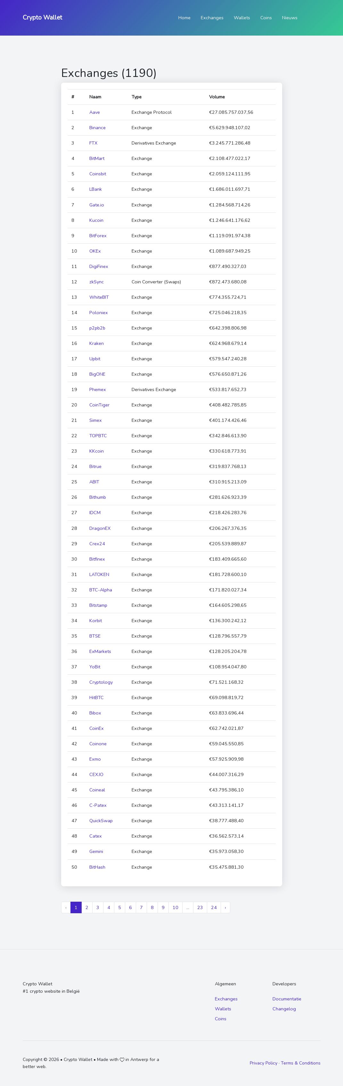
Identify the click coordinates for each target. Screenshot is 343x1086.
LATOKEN (99, 574)
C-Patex (98, 805)
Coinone (98, 743)
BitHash (97, 867)
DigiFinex (98, 266)
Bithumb (97, 497)
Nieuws (290, 17)
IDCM (95, 512)
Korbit (95, 620)
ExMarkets (100, 651)
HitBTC (96, 697)
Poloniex (98, 312)
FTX (93, 143)
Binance (97, 127)
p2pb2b (97, 328)
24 (214, 907)
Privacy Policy (263, 1063)
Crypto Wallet (42, 17)
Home (184, 17)
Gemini (96, 851)
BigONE (97, 374)
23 (200, 907)
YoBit (94, 667)
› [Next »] (225, 907)
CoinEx (96, 728)
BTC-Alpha (100, 590)
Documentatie (287, 999)
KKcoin (96, 451)
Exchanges (212, 17)
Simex (95, 420)
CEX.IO (96, 774)
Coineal (97, 790)
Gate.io (96, 205)
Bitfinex (97, 559)
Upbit (94, 358)
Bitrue (95, 466)
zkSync (96, 282)
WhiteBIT (99, 297)
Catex (95, 836)
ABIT (94, 482)
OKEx (95, 251)
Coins (266, 17)
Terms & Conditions (301, 1063)
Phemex (97, 389)
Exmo (95, 759)
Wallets (242, 17)
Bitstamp (98, 605)
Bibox (95, 713)
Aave (94, 112)
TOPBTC (98, 435)
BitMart (96, 158)
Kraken (96, 343)
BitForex (98, 235)
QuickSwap (101, 820)
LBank (95, 189)
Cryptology (101, 682)
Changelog (284, 1009)
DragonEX (99, 528)
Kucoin (96, 220)
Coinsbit (97, 174)
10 (175, 907)
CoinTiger (99, 405)
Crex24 (97, 543)
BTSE (95, 636)
